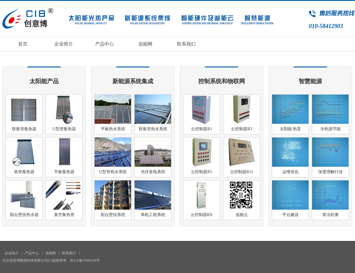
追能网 (145, 43)
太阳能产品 (44, 81)
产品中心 (104, 43)
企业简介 (63, 43)
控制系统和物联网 (221, 81)
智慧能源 (310, 81)
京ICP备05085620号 (85, 260)
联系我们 (186, 43)
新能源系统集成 (132, 81)
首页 (22, 43)
